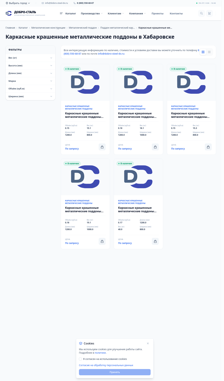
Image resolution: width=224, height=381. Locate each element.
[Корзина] (209, 13)
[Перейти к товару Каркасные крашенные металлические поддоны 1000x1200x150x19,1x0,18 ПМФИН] (85, 204)
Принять (115, 372)
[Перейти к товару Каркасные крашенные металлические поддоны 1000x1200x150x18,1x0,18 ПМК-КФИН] (138, 109)
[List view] (209, 52)
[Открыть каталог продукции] (68, 13)
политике (100, 352)
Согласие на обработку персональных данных (106, 365)
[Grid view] (203, 52)
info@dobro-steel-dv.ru (111, 53)
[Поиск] (201, 13)
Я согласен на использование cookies (105, 359)
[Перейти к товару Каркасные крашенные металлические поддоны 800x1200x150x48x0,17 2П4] (138, 204)
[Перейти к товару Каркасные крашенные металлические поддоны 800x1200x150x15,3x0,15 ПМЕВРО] (191, 109)
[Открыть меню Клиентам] (116, 13)
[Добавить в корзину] (102, 146)
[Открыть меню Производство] (92, 13)
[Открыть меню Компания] (137, 13)
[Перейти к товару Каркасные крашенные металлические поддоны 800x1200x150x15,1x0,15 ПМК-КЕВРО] (85, 109)
